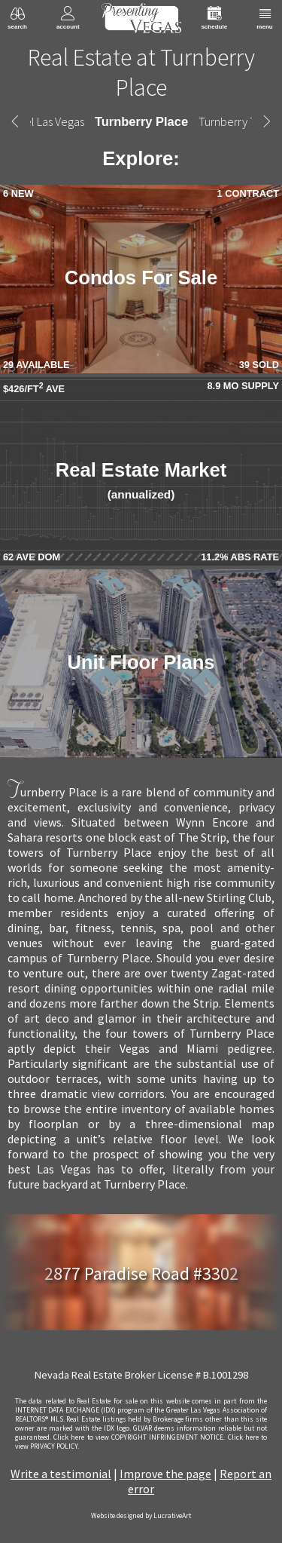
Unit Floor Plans (140, 662)
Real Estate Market (141, 480)
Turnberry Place (141, 121)
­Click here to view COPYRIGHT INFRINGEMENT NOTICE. (139, 1437)
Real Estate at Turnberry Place (141, 72)
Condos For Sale (141, 277)
